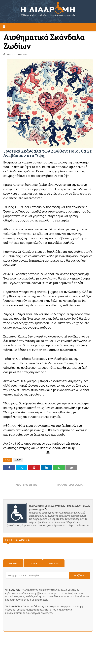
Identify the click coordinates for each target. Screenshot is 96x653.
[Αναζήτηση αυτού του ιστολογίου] (37, 575)
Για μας (13, 563)
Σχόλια (33, 563)
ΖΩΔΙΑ (18, 459)
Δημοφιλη (54, 563)
